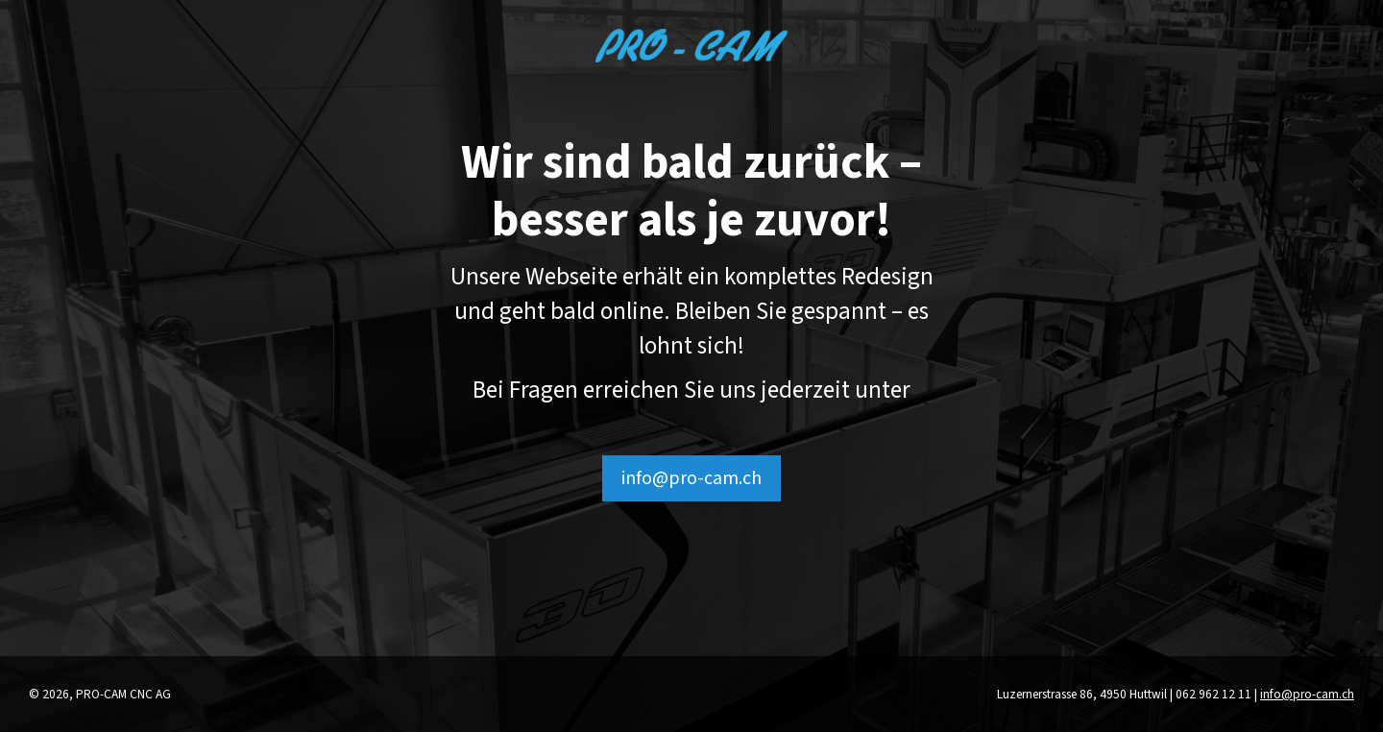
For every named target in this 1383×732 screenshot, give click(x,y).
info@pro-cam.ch (691, 478)
